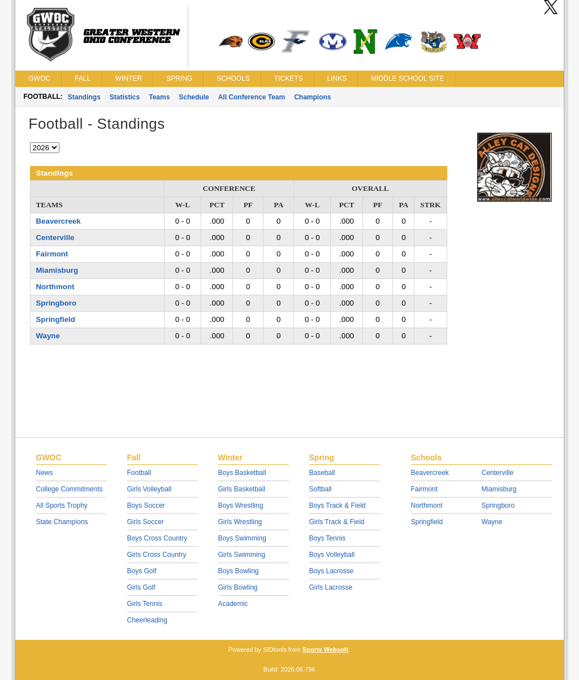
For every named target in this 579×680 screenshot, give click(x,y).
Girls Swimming (241, 555)
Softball (320, 489)
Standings (84, 97)
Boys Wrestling (240, 505)
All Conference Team (251, 97)
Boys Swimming (242, 538)
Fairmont (52, 254)
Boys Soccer (146, 505)
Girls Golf (141, 587)
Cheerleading (147, 620)
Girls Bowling (238, 587)
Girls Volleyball (149, 489)
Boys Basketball (242, 473)
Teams (159, 97)
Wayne (48, 336)
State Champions (62, 522)
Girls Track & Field (337, 522)
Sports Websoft (325, 649)
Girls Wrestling (240, 522)
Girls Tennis (144, 604)
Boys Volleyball (332, 555)
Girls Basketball (241, 489)
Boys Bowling (238, 571)
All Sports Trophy (62, 505)
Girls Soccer (145, 522)
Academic (233, 604)
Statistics (125, 97)
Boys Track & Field (337, 505)
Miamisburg (57, 270)
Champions (312, 97)
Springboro (56, 303)
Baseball (322, 473)
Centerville (55, 237)
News (44, 473)
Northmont (55, 286)
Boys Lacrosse (331, 571)
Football (139, 473)
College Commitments (69, 489)
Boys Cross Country (157, 538)
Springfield (55, 319)
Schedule (194, 97)
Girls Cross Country (157, 555)
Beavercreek (58, 221)
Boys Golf (142, 571)
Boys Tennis (327, 538)
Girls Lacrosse (331, 587)
